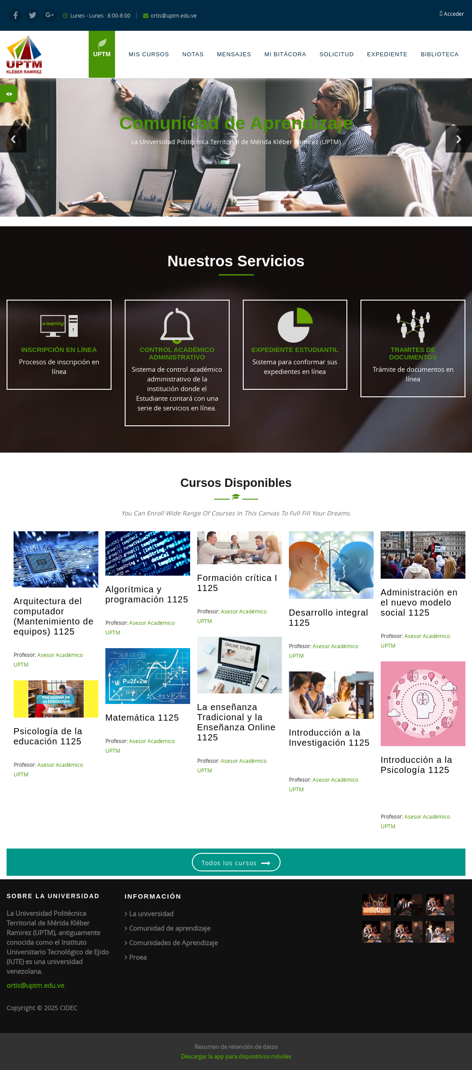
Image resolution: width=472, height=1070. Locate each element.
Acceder (454, 13)
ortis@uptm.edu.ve (35, 985)
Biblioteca (440, 54)
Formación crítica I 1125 (237, 583)
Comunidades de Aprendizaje (173, 942)
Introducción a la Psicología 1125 (417, 765)
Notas (193, 54)
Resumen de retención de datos (236, 1047)
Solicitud (337, 54)
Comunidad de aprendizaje (169, 928)
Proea (138, 957)
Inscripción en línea (59, 349)
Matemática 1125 (142, 717)
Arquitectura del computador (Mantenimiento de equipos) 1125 (54, 616)
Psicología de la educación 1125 (48, 736)
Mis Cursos (149, 54)
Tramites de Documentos (413, 353)
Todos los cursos (229, 863)
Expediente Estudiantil (295, 349)
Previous (13, 139)
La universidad (151, 913)
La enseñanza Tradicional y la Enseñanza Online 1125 (236, 722)
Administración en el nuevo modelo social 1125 (419, 602)
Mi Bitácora (285, 54)
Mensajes (234, 54)
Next (459, 139)
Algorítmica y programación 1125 (146, 594)
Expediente (387, 54)
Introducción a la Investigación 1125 (329, 737)
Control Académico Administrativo (177, 353)
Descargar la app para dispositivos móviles (236, 1056)
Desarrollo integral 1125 (328, 617)
